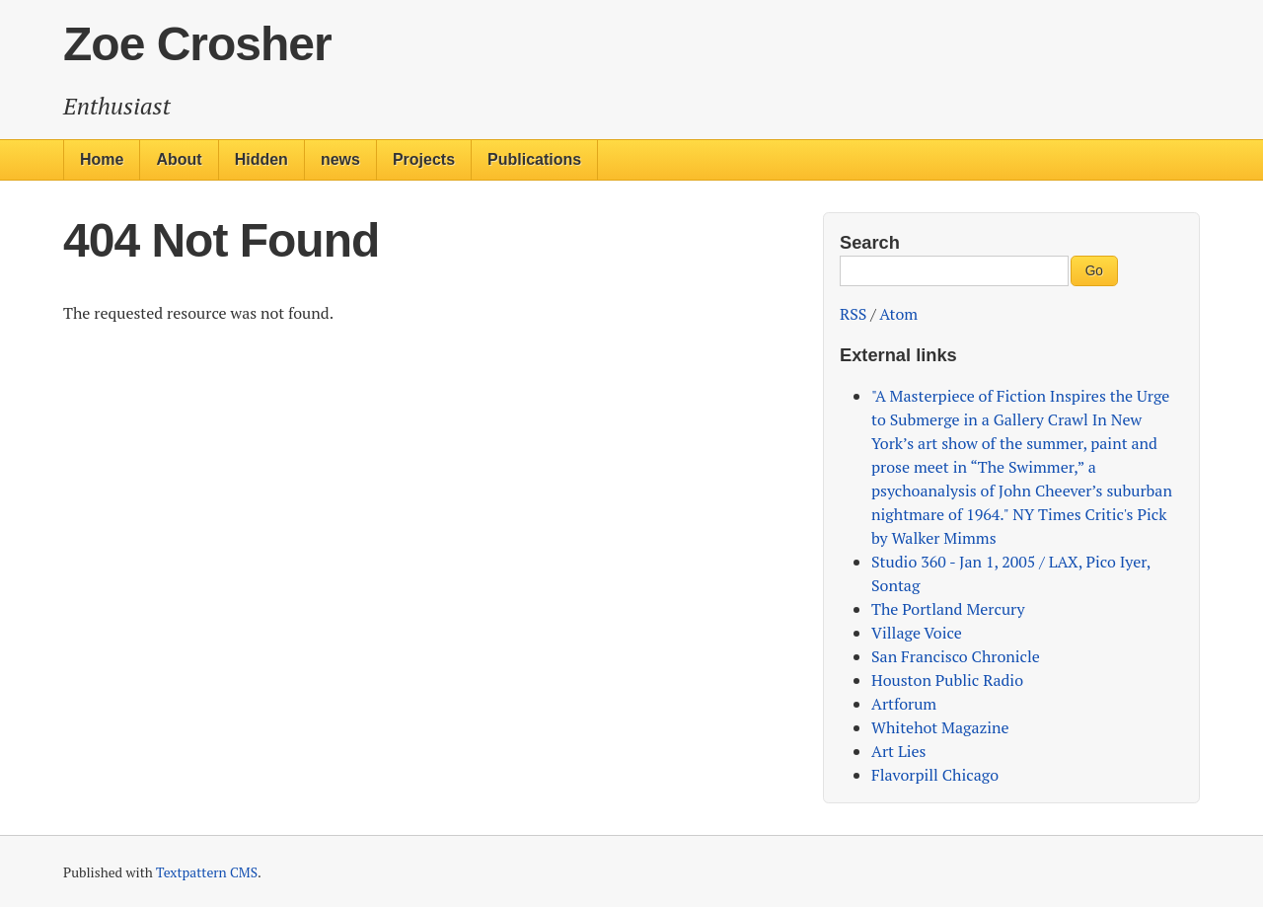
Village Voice (916, 632)
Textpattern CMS (207, 872)
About (178, 159)
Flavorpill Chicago (935, 775)
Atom (898, 314)
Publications (534, 159)
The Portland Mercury (948, 609)
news (340, 159)
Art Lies (898, 751)
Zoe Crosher (197, 44)
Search (870, 242)
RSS (853, 314)
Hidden (261, 159)
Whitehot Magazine (940, 727)
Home (101, 159)
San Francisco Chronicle (955, 656)
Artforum (903, 704)
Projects (424, 159)
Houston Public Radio (947, 680)
